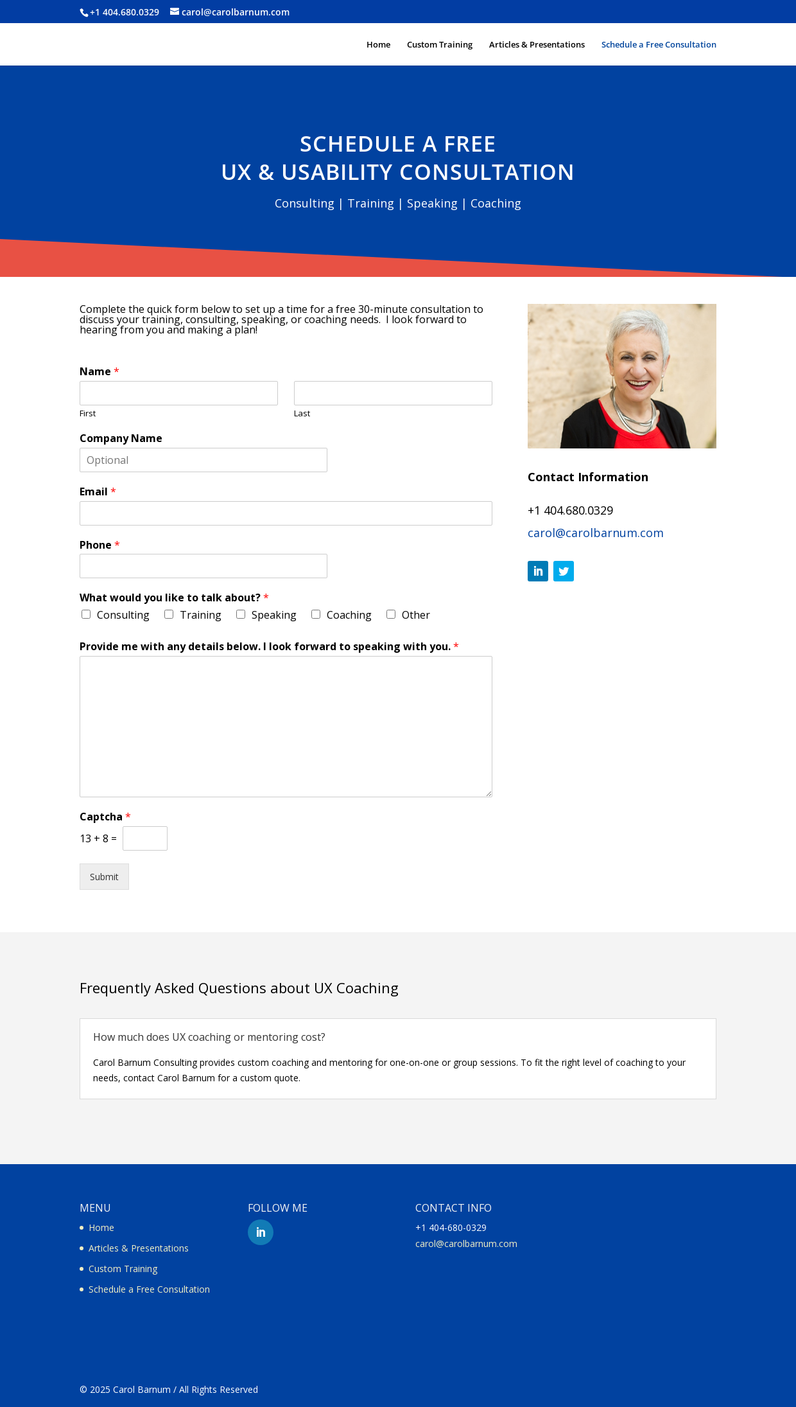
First (88, 413)
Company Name (121, 438)
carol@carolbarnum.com (596, 532)
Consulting (123, 615)
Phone (100, 545)
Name (99, 371)
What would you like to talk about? (174, 598)
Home (378, 45)
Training (200, 615)
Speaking (274, 615)
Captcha (105, 817)
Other (416, 615)
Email (98, 492)
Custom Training (439, 45)
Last (302, 413)
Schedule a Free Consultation (658, 45)
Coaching (349, 615)
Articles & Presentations (537, 45)
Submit (104, 877)
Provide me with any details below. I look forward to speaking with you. (269, 646)
